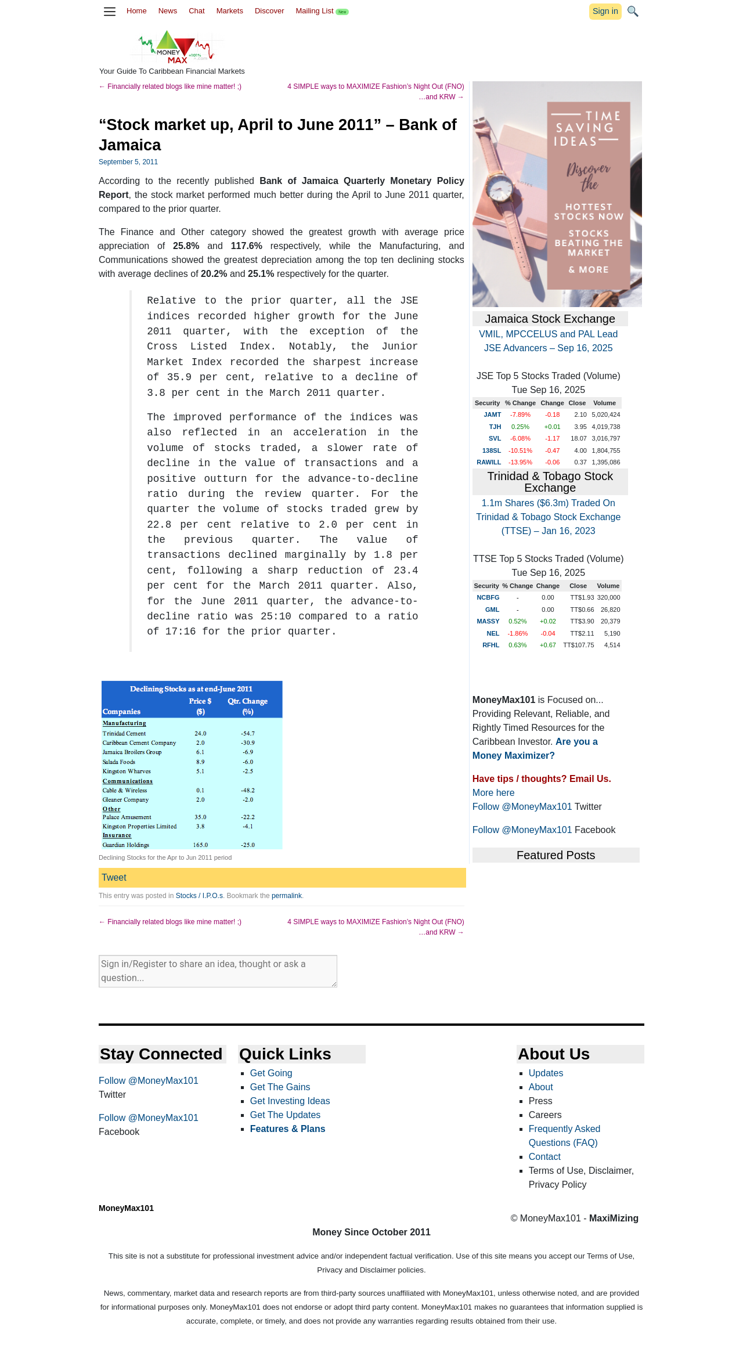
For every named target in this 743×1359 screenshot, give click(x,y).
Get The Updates (285, 1115)
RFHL (490, 644)
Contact (545, 1157)
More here (494, 793)
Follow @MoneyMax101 (522, 807)
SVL (495, 438)
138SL (491, 450)
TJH (495, 426)
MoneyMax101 (126, 1208)
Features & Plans (288, 1129)
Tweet (114, 877)
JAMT (492, 414)
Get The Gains (280, 1087)
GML (492, 609)
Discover (269, 10)
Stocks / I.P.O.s (199, 896)
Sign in (605, 11)
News (168, 10)
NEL (493, 633)
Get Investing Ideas (290, 1101)
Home (137, 10)
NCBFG (488, 597)
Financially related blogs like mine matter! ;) (170, 86)
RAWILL (489, 462)
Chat (196, 10)
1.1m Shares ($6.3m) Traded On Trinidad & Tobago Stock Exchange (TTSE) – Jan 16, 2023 (548, 517)
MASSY (488, 621)
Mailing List (322, 10)
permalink (287, 896)
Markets (230, 10)
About (541, 1087)
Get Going (271, 1073)
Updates (546, 1073)
